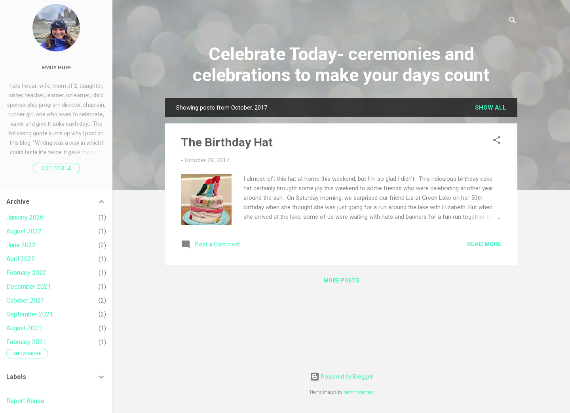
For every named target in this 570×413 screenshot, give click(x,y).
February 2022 (26, 273)
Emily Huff (56, 67)
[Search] (512, 21)
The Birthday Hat (227, 142)
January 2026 (25, 217)
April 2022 (20, 259)
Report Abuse (25, 401)
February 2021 (26, 342)
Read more (484, 244)
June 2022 (21, 245)
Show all (490, 107)
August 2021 (24, 328)
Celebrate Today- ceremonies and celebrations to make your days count (341, 64)
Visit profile (56, 168)
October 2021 (25, 300)
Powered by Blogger (341, 376)
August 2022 (24, 231)
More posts (341, 280)
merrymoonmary (359, 392)
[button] (497, 141)
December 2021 (28, 286)
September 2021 (29, 314)
